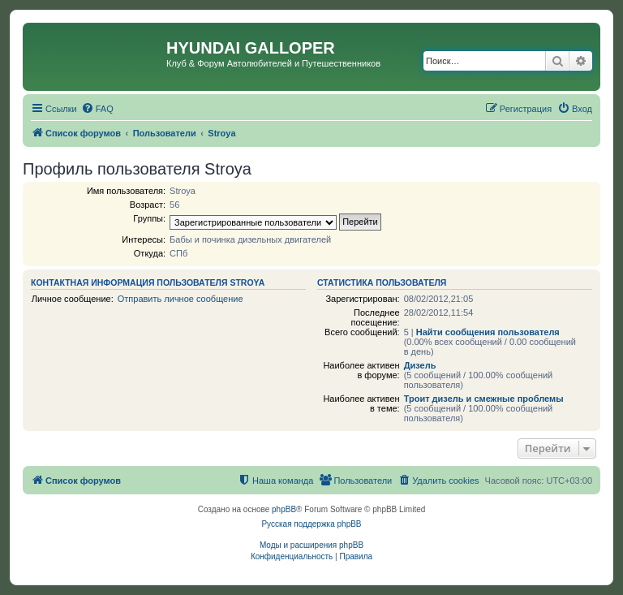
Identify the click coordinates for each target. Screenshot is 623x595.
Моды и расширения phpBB (311, 545)
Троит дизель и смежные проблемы (484, 398)
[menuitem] (97, 109)
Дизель (420, 365)
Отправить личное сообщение (180, 299)
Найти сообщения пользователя (488, 332)
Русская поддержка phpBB (311, 524)
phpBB (284, 509)
